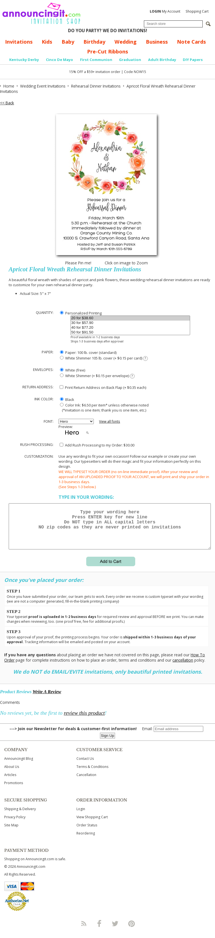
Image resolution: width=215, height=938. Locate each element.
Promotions (13, 789)
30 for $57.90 (130, 323)
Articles (10, 781)
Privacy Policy (14, 823)
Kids (47, 41)
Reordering (85, 840)
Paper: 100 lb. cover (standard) (88, 352)
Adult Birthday (162, 59)
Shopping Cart (197, 11)
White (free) (72, 370)
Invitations (18, 41)
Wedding (125, 41)
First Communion (96, 59)
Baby (68, 41)
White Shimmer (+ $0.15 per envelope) (97, 376)
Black (67, 399)
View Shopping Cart (92, 823)
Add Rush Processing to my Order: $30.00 (97, 445)
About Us (11, 773)
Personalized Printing (81, 313)
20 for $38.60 (130, 318)
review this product (84, 720)
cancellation (182, 666)
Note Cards (191, 41)
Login (80, 815)
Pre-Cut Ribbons (107, 51)
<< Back (7, 102)
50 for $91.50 (130, 332)
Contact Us (85, 765)
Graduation (130, 59)
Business (157, 41)
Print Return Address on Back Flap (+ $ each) (103, 387)
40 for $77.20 (130, 327)
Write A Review (46, 698)
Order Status (86, 831)
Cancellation (86, 781)
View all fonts (109, 421)
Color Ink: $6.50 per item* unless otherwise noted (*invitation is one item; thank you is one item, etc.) (104, 408)
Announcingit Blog (18, 765)
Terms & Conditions (92, 773)
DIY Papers (193, 59)
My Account (165, 11)
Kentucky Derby (24, 59)
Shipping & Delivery (20, 815)
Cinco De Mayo (59, 59)
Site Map (11, 831)
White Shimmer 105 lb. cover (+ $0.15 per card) (104, 358)
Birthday (94, 41)
